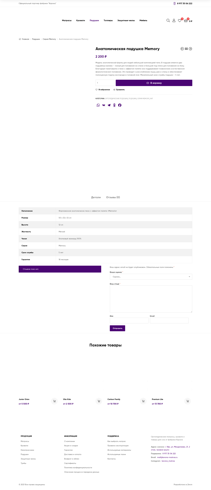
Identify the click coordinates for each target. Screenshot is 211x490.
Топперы (108, 20)
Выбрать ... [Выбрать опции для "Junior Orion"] (54, 401)
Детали (96, 197)
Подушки (94, 20)
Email (152, 316)
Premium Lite (157, 399)
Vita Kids (67, 399)
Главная (25, 39)
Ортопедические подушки (116, 98)
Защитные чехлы (126, 20)
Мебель (143, 20)
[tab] (96, 198)
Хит (151, 98)
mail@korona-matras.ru (167, 457)
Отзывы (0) (113, 197)
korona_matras (168, 461)
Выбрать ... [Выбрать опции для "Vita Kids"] (98, 401)
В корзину (156, 82)
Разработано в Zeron (183, 484)
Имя (111, 316)
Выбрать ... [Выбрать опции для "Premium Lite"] (187, 401)
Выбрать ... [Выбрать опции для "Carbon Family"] (143, 401)
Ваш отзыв (115, 284)
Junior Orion (24, 399)
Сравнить (120, 89)
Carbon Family (114, 399)
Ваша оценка (116, 272)
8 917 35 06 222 (183, 3)
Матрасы (66, 20)
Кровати (80, 20)
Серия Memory (49, 39)
